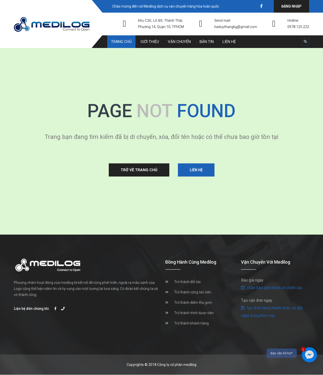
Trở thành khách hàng (191, 323)
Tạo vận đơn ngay (256, 300)
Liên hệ (229, 41)
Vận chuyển (179, 41)
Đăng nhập (291, 6)
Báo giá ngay (252, 280)
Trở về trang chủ (139, 170)
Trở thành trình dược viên (194, 313)
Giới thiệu (150, 41)
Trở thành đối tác (187, 282)
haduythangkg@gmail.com (235, 27)
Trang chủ (121, 41)
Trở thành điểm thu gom (193, 303)
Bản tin (207, 41)
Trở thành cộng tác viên (192, 292)
